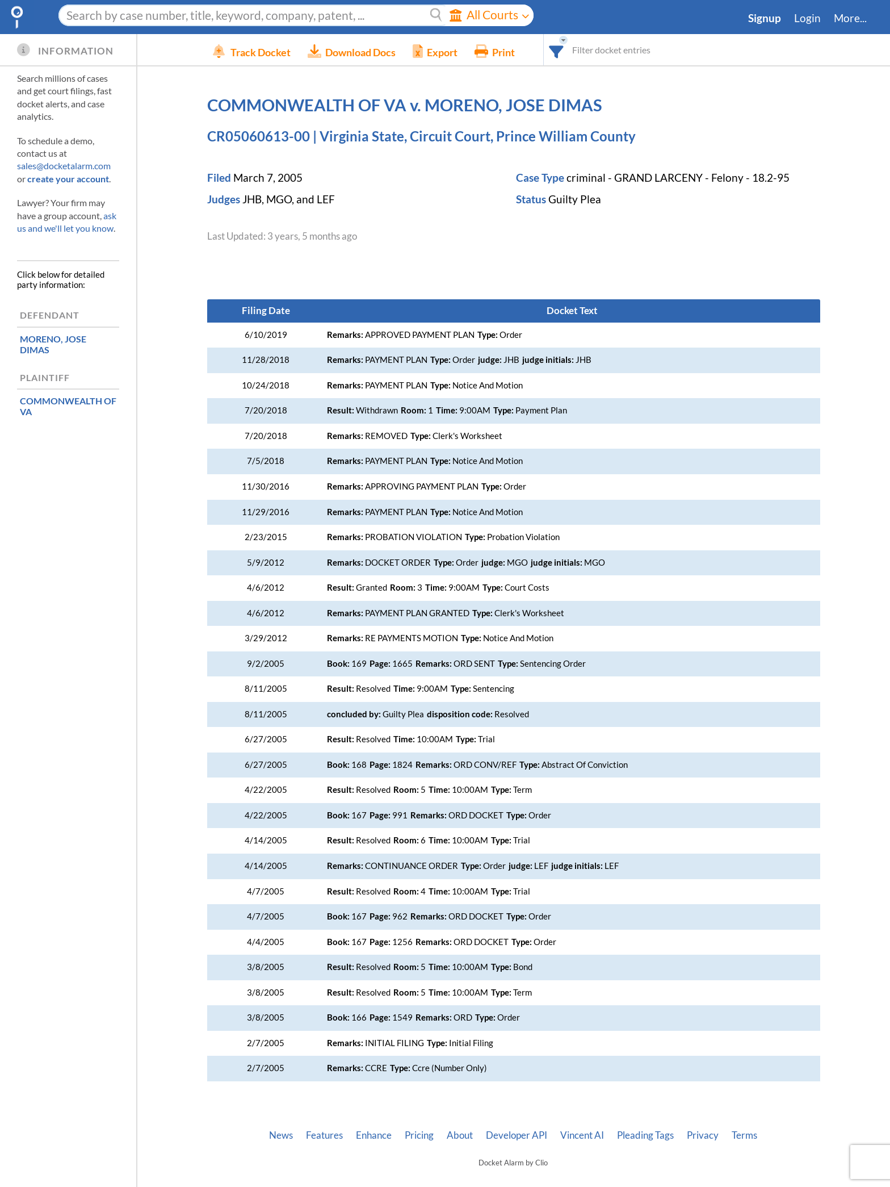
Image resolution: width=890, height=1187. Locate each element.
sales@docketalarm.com (64, 165)
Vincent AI (582, 1135)
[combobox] (573, 49)
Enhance (374, 1135)
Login (807, 18)
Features (324, 1135)
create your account (68, 178)
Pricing (419, 1135)
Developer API (516, 1135)
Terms (744, 1135)
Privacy (703, 1135)
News (281, 1135)
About (460, 1135)
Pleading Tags (645, 1135)
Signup (764, 18)
